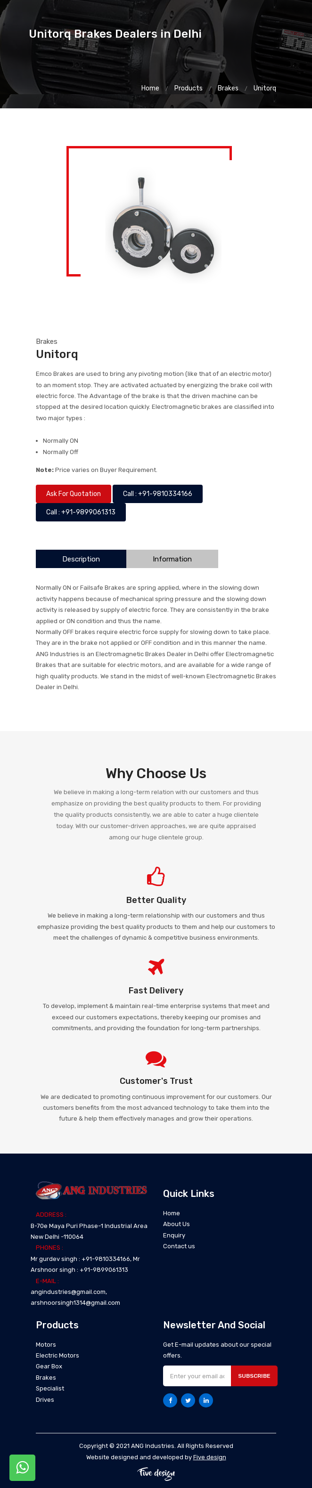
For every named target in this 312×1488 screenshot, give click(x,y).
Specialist (50, 1388)
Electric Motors (57, 1355)
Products (188, 88)
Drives (45, 1399)
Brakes (228, 88)
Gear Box (49, 1366)
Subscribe (254, 1376)
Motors (46, 1344)
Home (150, 88)
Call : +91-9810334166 (157, 494)
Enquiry (174, 1235)
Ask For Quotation (73, 494)
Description (81, 559)
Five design (209, 1457)
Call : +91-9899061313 (80, 512)
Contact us (179, 1246)
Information (172, 559)
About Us (176, 1224)
